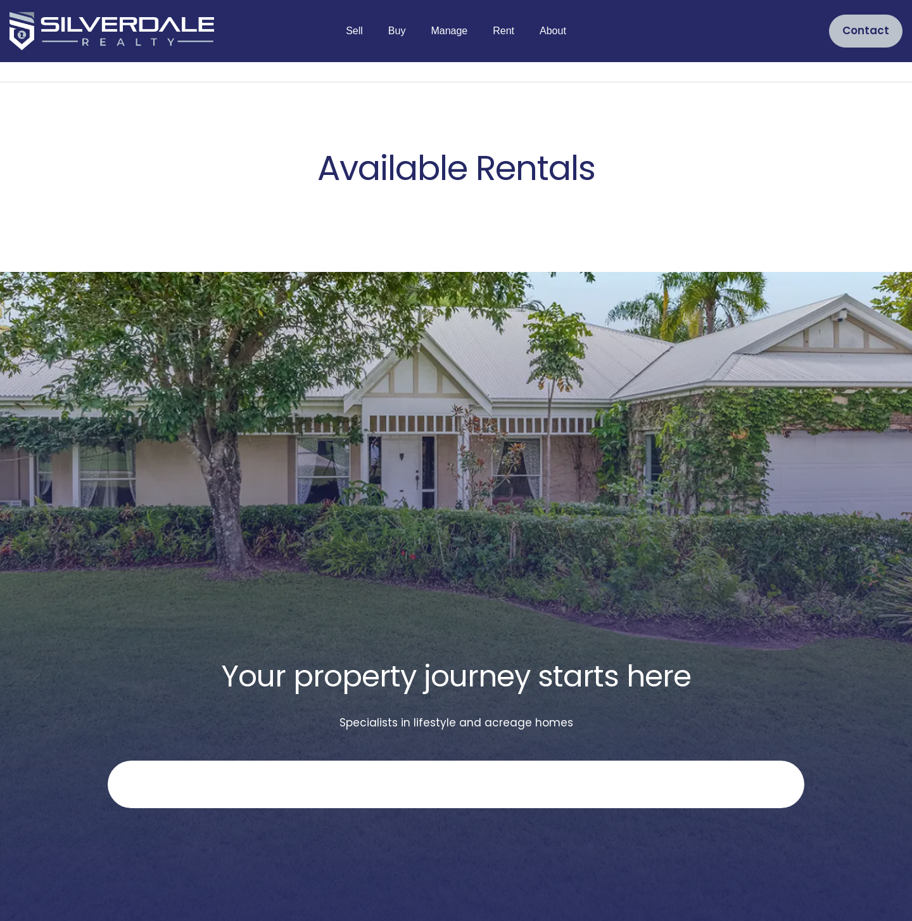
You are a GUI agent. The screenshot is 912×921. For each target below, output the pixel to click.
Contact (865, 30)
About (553, 30)
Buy (397, 30)
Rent (503, 30)
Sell (354, 30)
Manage (449, 30)
